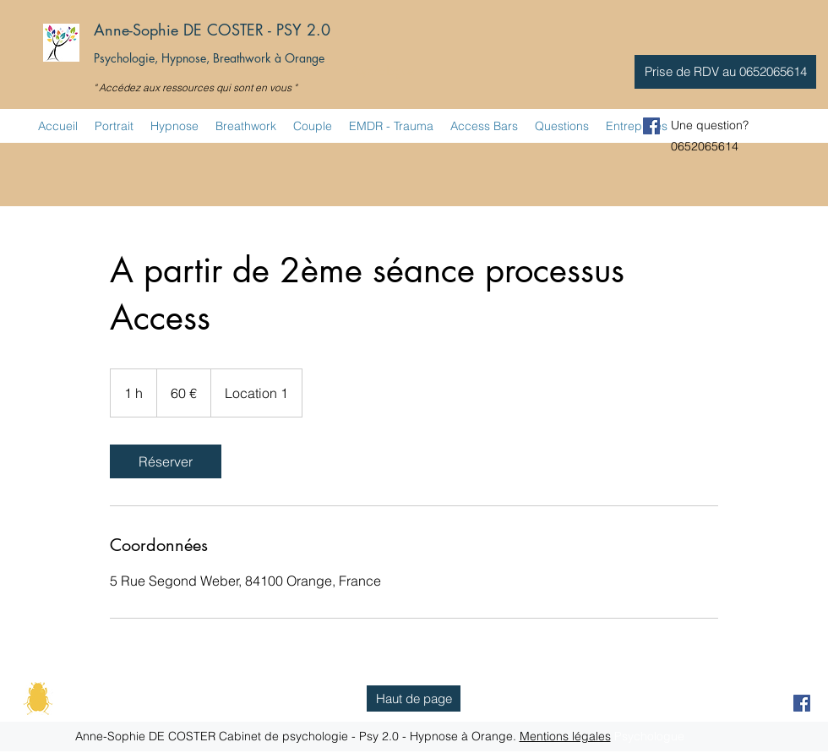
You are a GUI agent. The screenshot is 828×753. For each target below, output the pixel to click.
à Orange (299, 58)
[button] (725, 72)
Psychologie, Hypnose (150, 58)
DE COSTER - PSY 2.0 (256, 29)
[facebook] (651, 125)
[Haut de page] (413, 698)
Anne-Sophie (136, 29)
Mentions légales (565, 736)
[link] (165, 461)
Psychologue (382, 71)
